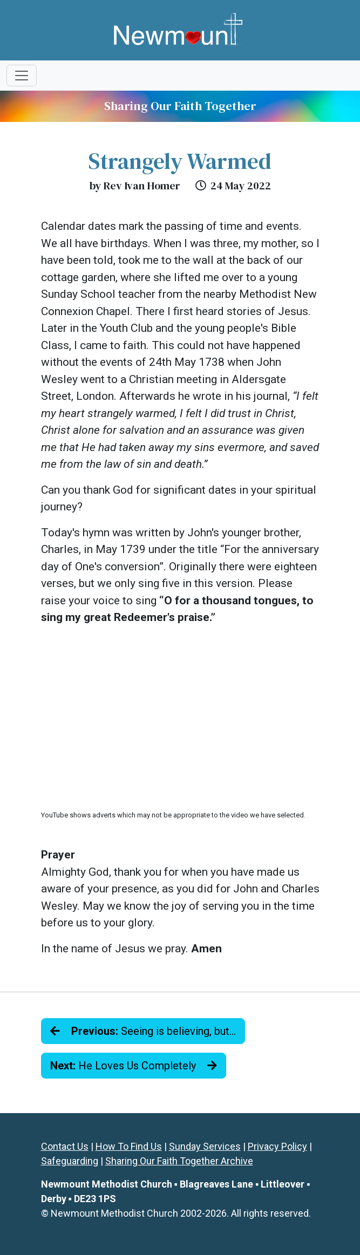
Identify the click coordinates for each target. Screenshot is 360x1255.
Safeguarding (69, 1161)
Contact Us (65, 1146)
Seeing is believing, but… (143, 1031)
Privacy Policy (277, 1146)
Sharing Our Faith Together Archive (179, 1161)
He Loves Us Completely (133, 1065)
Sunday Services (205, 1146)
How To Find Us (129, 1146)
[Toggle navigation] (21, 75)
